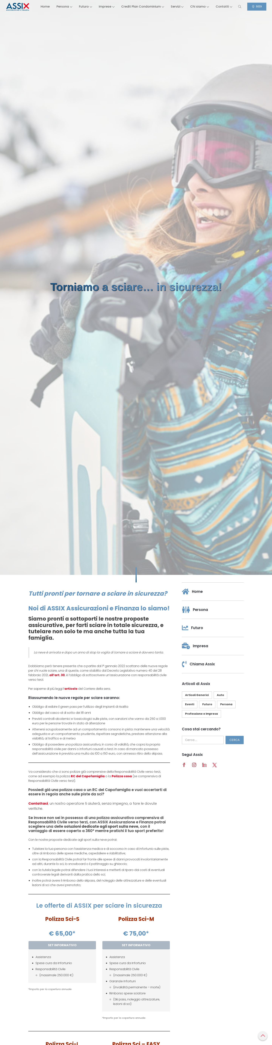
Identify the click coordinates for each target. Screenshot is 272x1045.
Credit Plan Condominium (141, 6)
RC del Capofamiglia (88, 776)
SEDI (261, 6)
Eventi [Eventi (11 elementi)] (189, 704)
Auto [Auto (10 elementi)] (220, 695)
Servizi (177, 6)
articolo (70, 689)
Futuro (82, 6)
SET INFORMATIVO (62, 945)
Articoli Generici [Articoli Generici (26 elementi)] (197, 695)
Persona (60, 6)
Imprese (104, 6)
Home (40, 6)
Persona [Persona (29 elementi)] (226, 704)
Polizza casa (122, 776)
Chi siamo (201, 6)
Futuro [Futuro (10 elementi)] (207, 704)
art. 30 (59, 675)
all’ (51, 675)
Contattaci (38, 803)
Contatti (226, 6)
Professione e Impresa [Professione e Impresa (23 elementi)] (201, 714)
